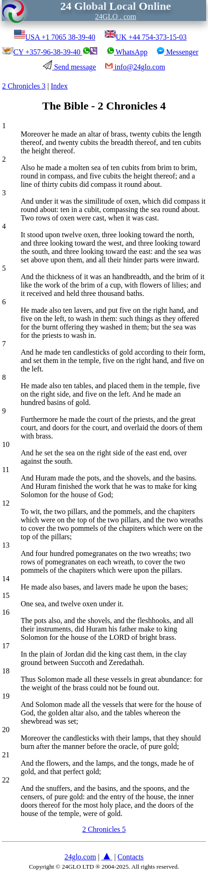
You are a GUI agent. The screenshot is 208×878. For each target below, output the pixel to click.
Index (59, 86)
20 (5, 730)
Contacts (131, 857)
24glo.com (80, 857)
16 (5, 612)
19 (5, 696)
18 (5, 671)
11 (5, 469)
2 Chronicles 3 (23, 86)
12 (5, 503)
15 (5, 595)
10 (5, 444)
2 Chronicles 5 (104, 829)
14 (5, 579)
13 (5, 545)
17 (5, 646)
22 (5, 780)
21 (5, 755)
